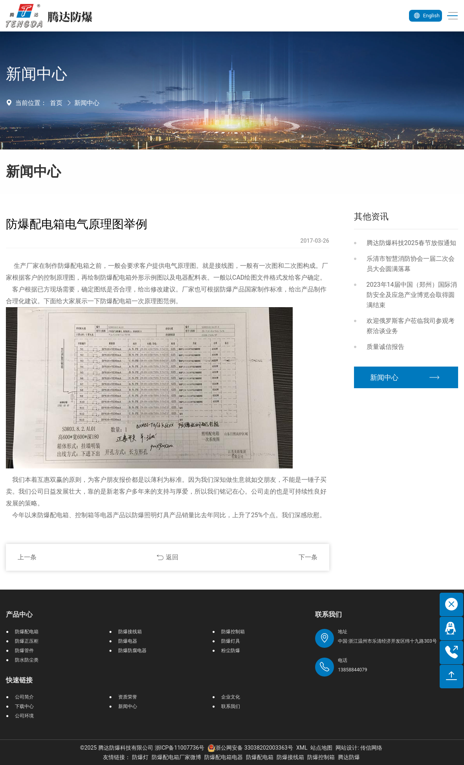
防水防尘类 (27, 660)
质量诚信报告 (385, 346)
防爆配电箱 (27, 631)
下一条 (308, 557)
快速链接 (19, 680)
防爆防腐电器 (132, 650)
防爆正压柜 (27, 641)
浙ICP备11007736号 (180, 748)
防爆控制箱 (233, 631)
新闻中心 (86, 103)
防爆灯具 (230, 641)
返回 (172, 557)
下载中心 (24, 706)
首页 (56, 103)
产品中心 (19, 614)
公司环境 (24, 716)
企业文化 (230, 697)
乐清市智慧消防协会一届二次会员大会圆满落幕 (411, 264)
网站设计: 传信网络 (359, 748)
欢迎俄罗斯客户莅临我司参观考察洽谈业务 (411, 326)
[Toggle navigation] (449, 16)
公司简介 (24, 697)
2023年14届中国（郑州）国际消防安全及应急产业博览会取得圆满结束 (412, 295)
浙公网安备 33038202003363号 (250, 748)
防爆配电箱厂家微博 (176, 757)
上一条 (27, 557)
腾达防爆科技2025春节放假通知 (411, 243)
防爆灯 (140, 757)
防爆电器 (127, 641)
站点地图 (321, 748)
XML (302, 748)
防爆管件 (24, 650)
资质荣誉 (127, 697)
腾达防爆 (349, 757)
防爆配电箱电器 (223, 757)
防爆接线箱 (130, 631)
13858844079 (352, 670)
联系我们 (230, 706)
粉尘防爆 (230, 650)
